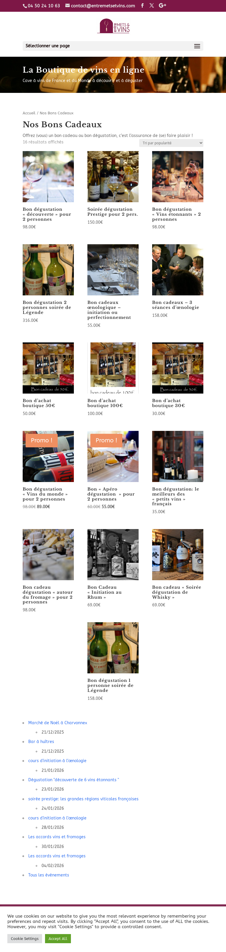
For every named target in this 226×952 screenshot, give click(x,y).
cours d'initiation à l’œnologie (57, 760)
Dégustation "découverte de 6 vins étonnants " (73, 779)
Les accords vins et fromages (57, 836)
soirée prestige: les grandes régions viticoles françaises (83, 799)
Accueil (29, 113)
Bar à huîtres (41, 741)
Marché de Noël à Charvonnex (57, 722)
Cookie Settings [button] (25, 938)
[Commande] (171, 143)
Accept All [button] (58, 938)
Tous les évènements (48, 875)
